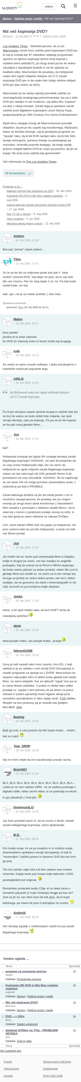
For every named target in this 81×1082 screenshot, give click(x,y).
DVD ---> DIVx (14, 1016)
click (19, 707)
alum (17, 626)
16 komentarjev (15, 173)
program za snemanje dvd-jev (25, 971)
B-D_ (17, 835)
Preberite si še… (12, 186)
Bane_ (8, 1020)
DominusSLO (24, 807)
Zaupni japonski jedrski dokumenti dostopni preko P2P (39, 204)
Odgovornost (11, 1068)
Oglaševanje (50, 1068)
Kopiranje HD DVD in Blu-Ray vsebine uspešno (35, 195)
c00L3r (19, 378)
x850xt (9, 975)
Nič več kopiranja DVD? (25, 31)
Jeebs (18, 596)
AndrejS (20, 913)
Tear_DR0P (22, 746)
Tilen (17, 259)
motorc (19, 236)
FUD (63, 698)
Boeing (19, 717)
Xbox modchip (15, 218)
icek (17, 351)
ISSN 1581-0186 (53, 1075)
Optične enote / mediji (54, 36)
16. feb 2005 (22, 36)
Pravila (8, 1061)
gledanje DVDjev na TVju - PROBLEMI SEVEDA (31, 1032)
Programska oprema (29, 979)
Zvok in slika (24, 1041)
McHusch (10, 1006)
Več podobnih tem (10, 1050)
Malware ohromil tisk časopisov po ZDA (30, 191)
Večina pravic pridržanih (57, 1061)
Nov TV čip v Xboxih (19, 214)
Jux (16, 434)
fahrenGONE (23, 651)
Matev (18, 319)
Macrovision (11, 50)
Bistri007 (20, 769)
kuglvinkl (10, 992)
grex (7, 1037)
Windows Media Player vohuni (24, 223)
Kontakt (8, 1075)
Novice (21, 996)
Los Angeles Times (15, 46)
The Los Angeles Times (41, 161)
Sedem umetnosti (27, 1024)
